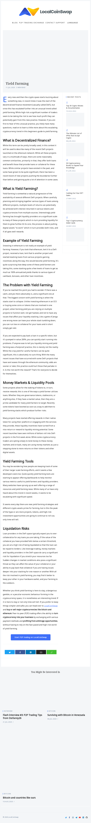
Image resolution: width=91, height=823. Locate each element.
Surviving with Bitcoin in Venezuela (66, 715)
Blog (15, 23)
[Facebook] (69, 817)
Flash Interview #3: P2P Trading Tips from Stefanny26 (22, 716)
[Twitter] (66, 817)
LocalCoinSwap (51, 605)
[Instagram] (72, 817)
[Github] (86, 817)
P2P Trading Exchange (31, 23)
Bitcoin (52, 711)
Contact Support (55, 23)
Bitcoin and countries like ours (19, 797)
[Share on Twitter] (10, 652)
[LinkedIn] (83, 817)
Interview (8, 711)
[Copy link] (52, 652)
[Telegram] (76, 817)
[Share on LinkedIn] (31, 652)
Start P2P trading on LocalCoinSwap (31, 637)
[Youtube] (79, 817)
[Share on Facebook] (20, 652)
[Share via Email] (41, 652)
